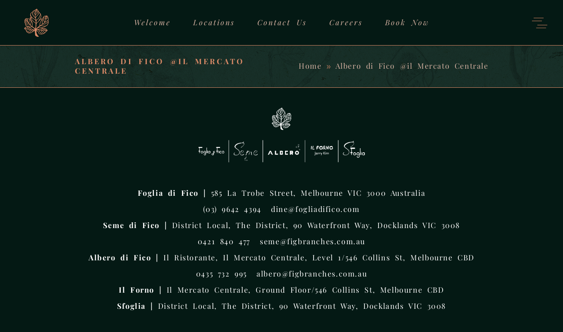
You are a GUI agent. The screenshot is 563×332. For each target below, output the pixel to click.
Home (310, 66)
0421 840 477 (224, 241)
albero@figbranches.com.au (311, 274)
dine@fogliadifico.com (315, 209)
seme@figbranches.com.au (312, 241)
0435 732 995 (221, 274)
